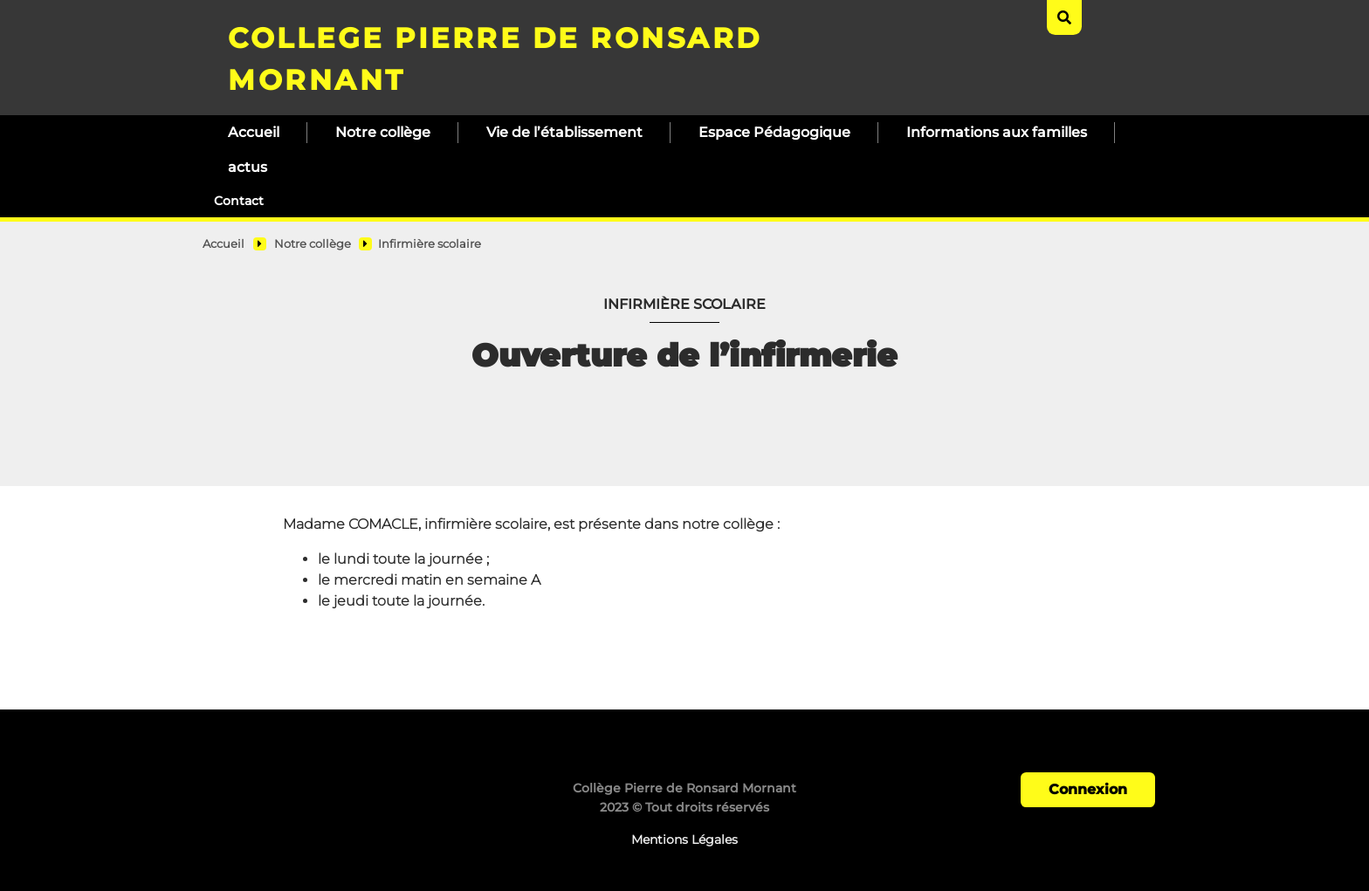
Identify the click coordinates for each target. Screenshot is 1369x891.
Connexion (1088, 789)
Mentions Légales (684, 839)
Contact (239, 201)
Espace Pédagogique (774, 132)
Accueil (253, 132)
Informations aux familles (996, 132)
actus (247, 167)
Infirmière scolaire (429, 243)
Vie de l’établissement (564, 132)
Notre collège (382, 132)
